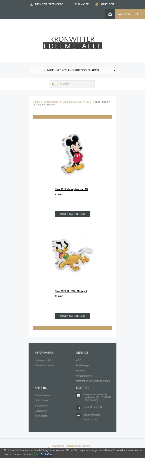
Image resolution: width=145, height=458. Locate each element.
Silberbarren (41, 405)
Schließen (46, 454)
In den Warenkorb (72, 214)
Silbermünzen (51, 101)
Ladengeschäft (43, 360)
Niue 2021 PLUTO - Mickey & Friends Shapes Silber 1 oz (74, 291)
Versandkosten (84, 375)
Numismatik (41, 416)
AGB (78, 360)
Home (36, 101)
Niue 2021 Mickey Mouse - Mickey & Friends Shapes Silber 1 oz (74, 189)
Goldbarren (41, 410)
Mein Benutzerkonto (49, 4)
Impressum (58, 445)
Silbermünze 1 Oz (71, 101)
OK (36, 454)
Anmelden (107, 4)
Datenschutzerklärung (78, 445)
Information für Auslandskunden (93, 381)
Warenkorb (124, 14)
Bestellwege (82, 365)
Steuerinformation (44, 365)
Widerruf (80, 370)
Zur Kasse (82, 4)
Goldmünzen (42, 400)
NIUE (88, 101)
